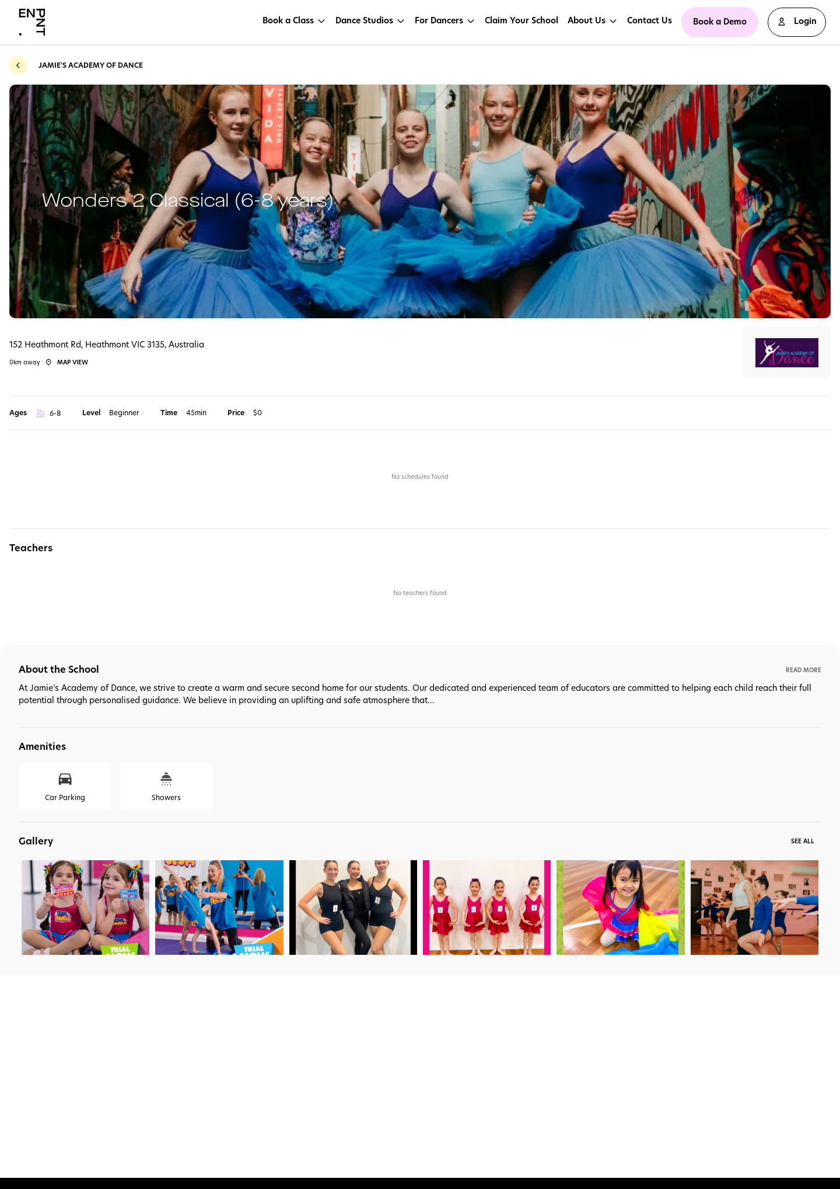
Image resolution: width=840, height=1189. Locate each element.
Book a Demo (720, 21)
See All (802, 841)
